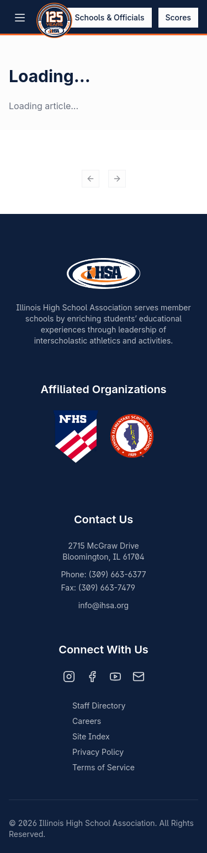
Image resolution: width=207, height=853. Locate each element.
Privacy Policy (98, 752)
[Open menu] (20, 18)
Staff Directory (98, 705)
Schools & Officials (109, 17)
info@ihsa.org (103, 605)
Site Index (90, 736)
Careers (86, 721)
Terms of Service (103, 767)
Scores (179, 17)
